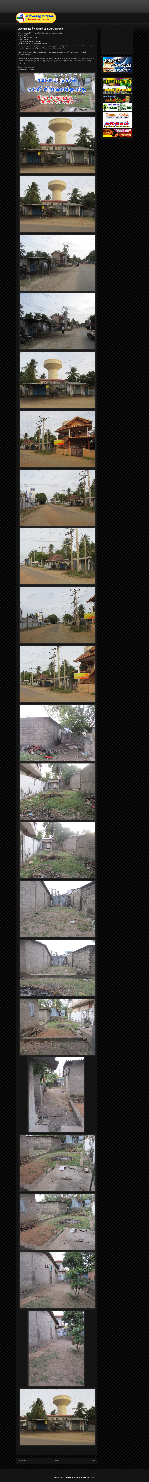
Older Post (91, 1461)
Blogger (92, 1477)
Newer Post (22, 1461)
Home (56, 1461)
